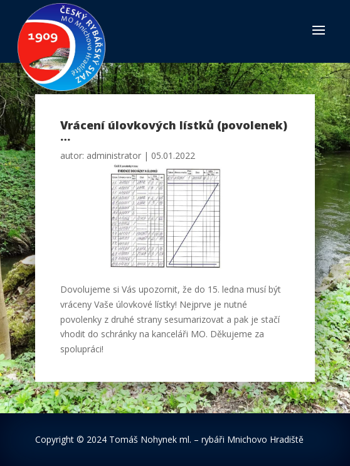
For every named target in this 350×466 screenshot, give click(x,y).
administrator (114, 155)
